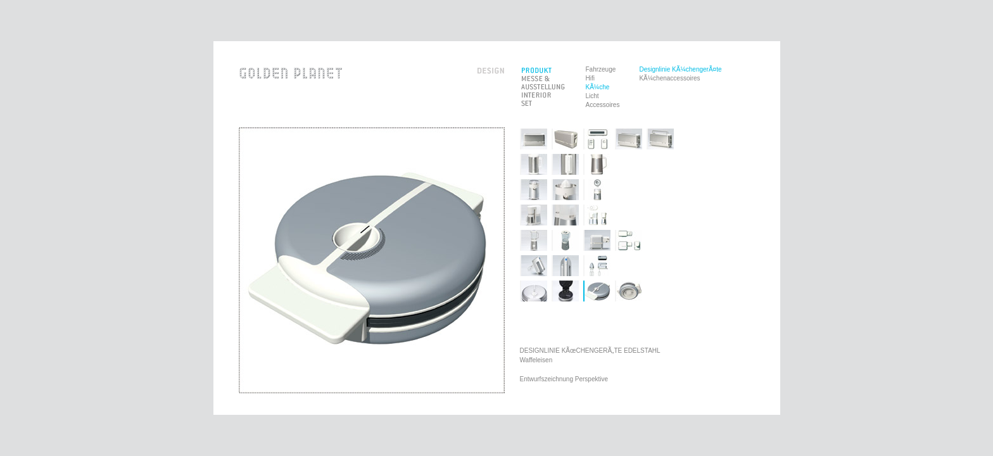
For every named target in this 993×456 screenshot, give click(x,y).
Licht (592, 95)
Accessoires (603, 104)
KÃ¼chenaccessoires (669, 78)
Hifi (590, 78)
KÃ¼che (598, 87)
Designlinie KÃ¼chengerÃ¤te (680, 69)
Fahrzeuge (601, 69)
